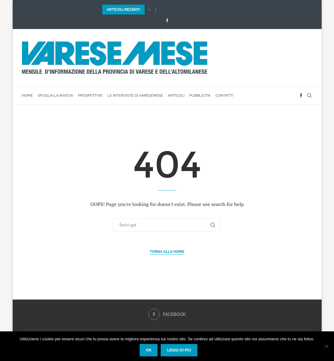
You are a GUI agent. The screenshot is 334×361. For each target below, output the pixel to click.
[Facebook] (167, 20)
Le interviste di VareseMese (135, 95)
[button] (149, 10)
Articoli (176, 95)
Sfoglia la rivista (55, 95)
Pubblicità (199, 95)
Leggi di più (179, 350)
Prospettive (90, 95)
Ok (149, 350)
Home (27, 95)
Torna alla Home (167, 252)
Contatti (224, 95)
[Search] (309, 95)
